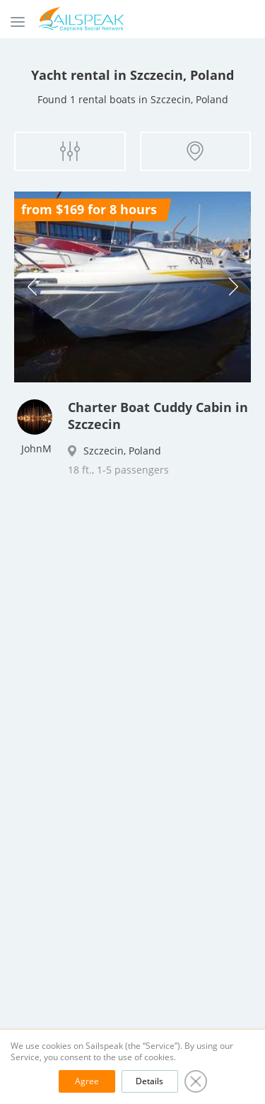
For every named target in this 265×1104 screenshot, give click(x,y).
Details (149, 1081)
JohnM (36, 448)
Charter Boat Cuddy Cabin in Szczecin (158, 416)
